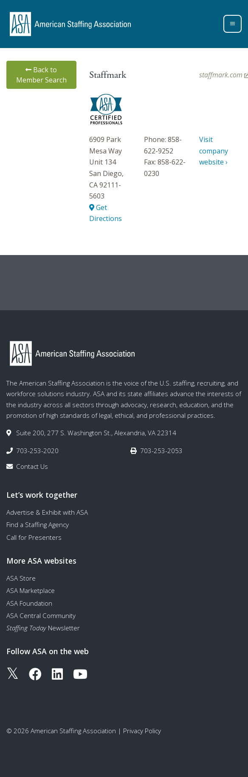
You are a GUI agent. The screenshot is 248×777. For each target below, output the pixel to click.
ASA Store (21, 578)
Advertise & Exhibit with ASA (47, 512)
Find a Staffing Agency (37, 524)
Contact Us (32, 466)
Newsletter (43, 628)
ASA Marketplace (30, 590)
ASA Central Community (41, 615)
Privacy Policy (142, 730)
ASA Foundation (29, 603)
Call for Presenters (34, 537)
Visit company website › (213, 151)
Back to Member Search (41, 75)
